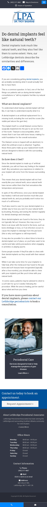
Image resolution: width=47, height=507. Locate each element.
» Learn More (23, 427)
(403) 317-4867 (15, 2)
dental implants (32, 79)
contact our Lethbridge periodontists (21, 300)
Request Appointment (19, 403)
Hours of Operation (25, 6)
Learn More (22, 373)
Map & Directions (32, 2)
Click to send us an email (23, 477)
